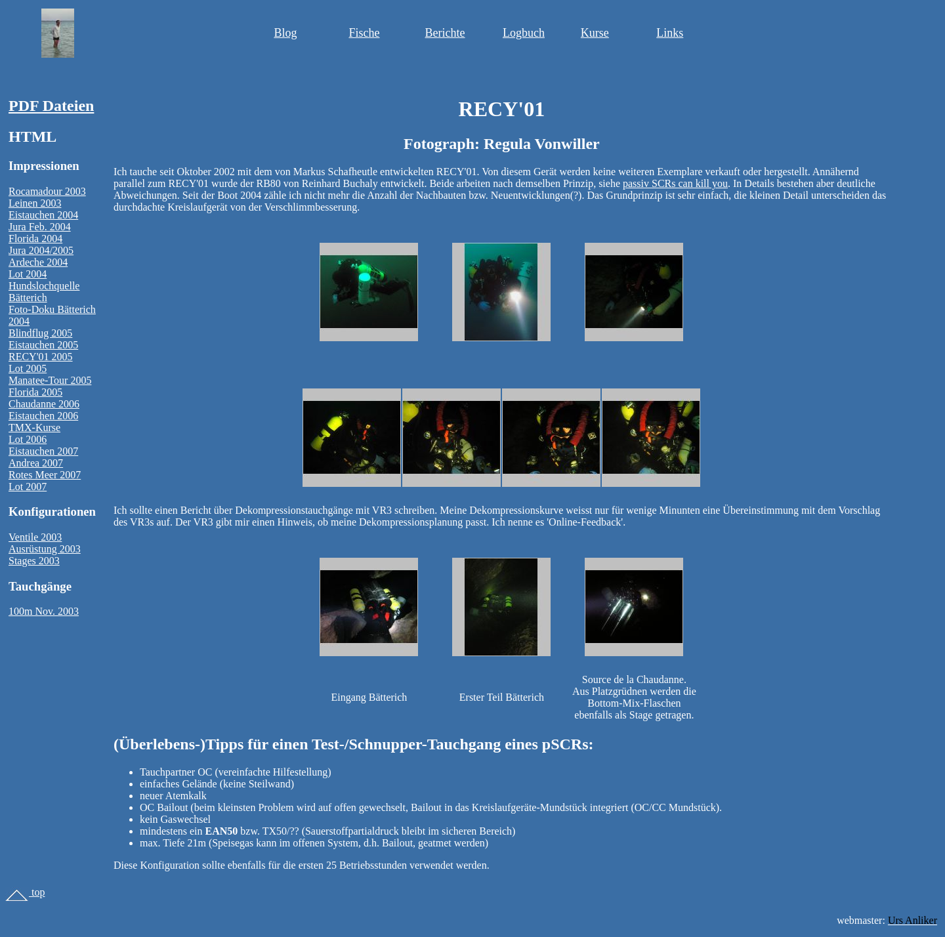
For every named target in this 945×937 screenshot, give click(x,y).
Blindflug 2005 (40, 333)
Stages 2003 (34, 560)
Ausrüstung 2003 (45, 548)
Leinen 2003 (35, 203)
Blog (285, 32)
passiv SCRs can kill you (675, 183)
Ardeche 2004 (38, 262)
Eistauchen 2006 (43, 415)
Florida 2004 (35, 238)
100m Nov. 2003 (44, 611)
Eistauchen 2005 (43, 344)
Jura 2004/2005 (41, 250)
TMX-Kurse (34, 427)
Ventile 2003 (35, 537)
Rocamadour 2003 (47, 191)
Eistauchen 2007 (43, 451)
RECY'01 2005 (41, 356)
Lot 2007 (28, 486)
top (25, 892)
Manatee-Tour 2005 (50, 380)
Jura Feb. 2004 (40, 226)
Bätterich (28, 297)
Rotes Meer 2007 (45, 474)
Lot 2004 (28, 274)
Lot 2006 (28, 439)
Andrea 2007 (36, 462)
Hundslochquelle (44, 285)
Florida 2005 (35, 392)
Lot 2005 (28, 368)
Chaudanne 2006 (44, 403)
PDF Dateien (51, 105)
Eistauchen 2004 (43, 214)
